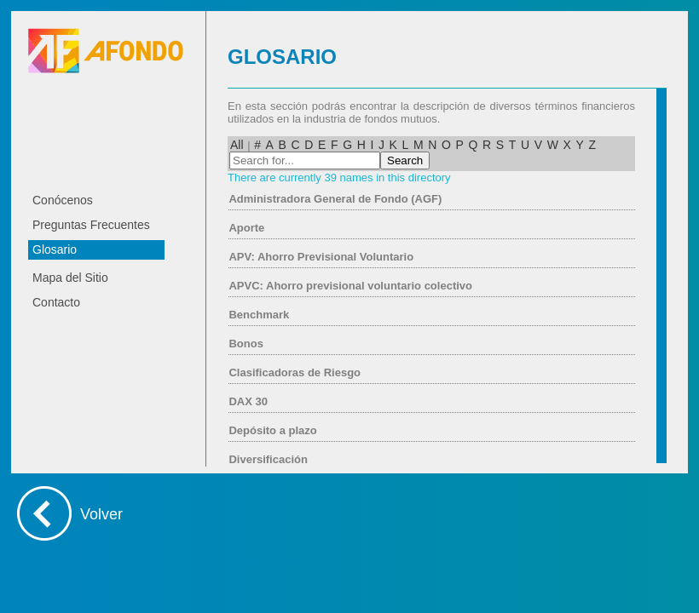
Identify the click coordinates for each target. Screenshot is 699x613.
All (237, 145)
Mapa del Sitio (70, 277)
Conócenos (62, 200)
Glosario (54, 249)
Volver (101, 514)
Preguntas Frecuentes (91, 225)
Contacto (56, 302)
